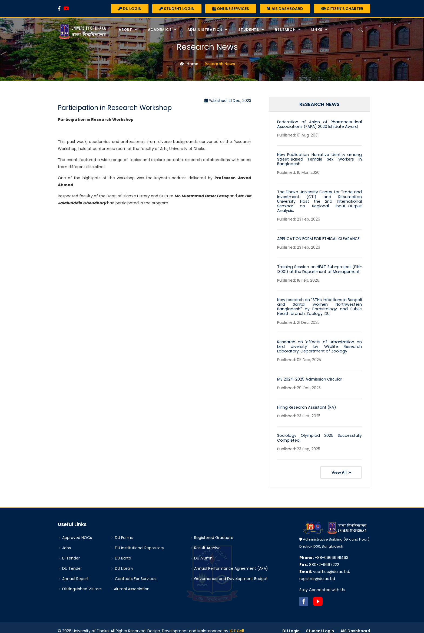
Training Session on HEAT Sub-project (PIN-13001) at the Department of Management (319, 264)
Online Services (230, 8)
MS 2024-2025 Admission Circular (308, 372)
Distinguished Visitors (80, 582)
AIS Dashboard (285, 8)
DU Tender (70, 561)
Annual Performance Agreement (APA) (229, 561)
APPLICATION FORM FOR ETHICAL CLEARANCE (317, 233)
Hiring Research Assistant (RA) (305, 401)
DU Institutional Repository (137, 541)
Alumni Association (130, 582)
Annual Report (73, 572)
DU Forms (122, 531)
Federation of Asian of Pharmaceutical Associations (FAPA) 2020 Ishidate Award (319, 124)
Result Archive (205, 541)
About (125, 29)
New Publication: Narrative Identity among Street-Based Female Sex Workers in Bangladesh (319, 159)
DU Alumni (201, 551)
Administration (205, 29)
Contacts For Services (133, 572)
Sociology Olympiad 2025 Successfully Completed (319, 431)
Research (285, 29)
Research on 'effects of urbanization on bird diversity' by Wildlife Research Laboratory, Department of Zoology (319, 340)
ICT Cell (236, 624)
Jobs (64, 541)
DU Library (122, 561)
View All (341, 465)
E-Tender (69, 551)
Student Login (176, 8)
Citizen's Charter (342, 8)
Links (317, 29)
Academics (160, 29)
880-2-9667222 (319, 558)
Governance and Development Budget (229, 572)
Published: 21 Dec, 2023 (227, 100)
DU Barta (121, 551)
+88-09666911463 (323, 551)
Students (249, 29)
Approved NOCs (75, 531)
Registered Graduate (211, 531)
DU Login (129, 8)
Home (189, 63)
